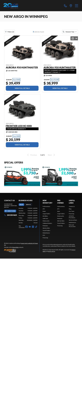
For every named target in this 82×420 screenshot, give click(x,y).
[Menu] (76, 6)
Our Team (71, 211)
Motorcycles (46, 221)
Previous (32, 155)
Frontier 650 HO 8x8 (19, 126)
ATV (44, 209)
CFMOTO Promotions (72, 216)
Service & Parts (73, 220)
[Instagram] (33, 227)
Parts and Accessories (72, 225)
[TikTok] (36, 227)
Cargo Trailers (46, 213)
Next (52, 155)
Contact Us (72, 206)
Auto (58, 211)
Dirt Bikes (45, 216)
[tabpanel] (28, 215)
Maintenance (72, 222)
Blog (70, 209)
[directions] (71, 5)
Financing (45, 237)
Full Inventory (46, 206)
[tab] (21, 204)
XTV (44, 235)
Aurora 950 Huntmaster (22, 67)
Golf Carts (45, 218)
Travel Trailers (46, 230)
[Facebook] (26, 227)
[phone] (65, 5)
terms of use (51, 251)
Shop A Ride (15, 247)
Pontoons (45, 225)
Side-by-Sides (46, 228)
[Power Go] (21, 250)
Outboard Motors (47, 223)
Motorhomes (46, 233)
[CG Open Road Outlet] (13, 5)
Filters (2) (9, 32)
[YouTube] (30, 227)
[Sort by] (70, 32)
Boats (44, 211)
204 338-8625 (10, 215)
